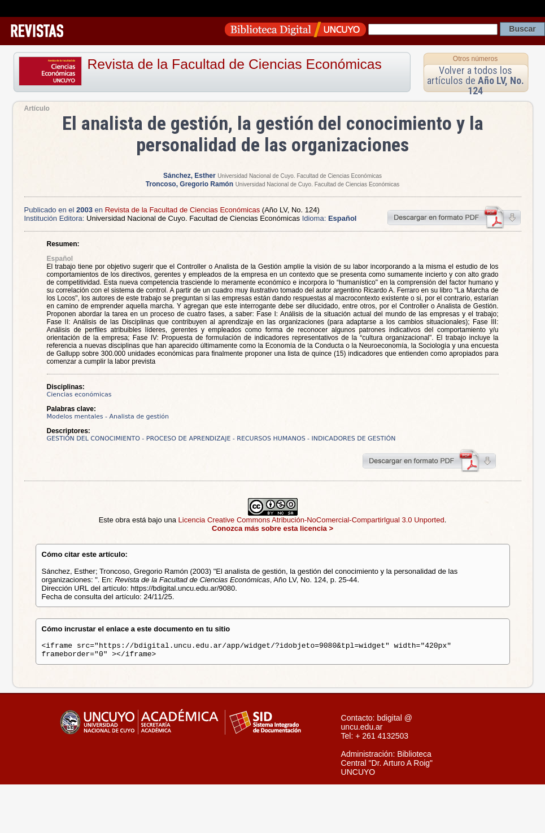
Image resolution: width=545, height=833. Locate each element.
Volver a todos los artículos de (475, 80)
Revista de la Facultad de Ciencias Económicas (235, 64)
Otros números (475, 59)
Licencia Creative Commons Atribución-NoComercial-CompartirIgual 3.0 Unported (311, 520)
